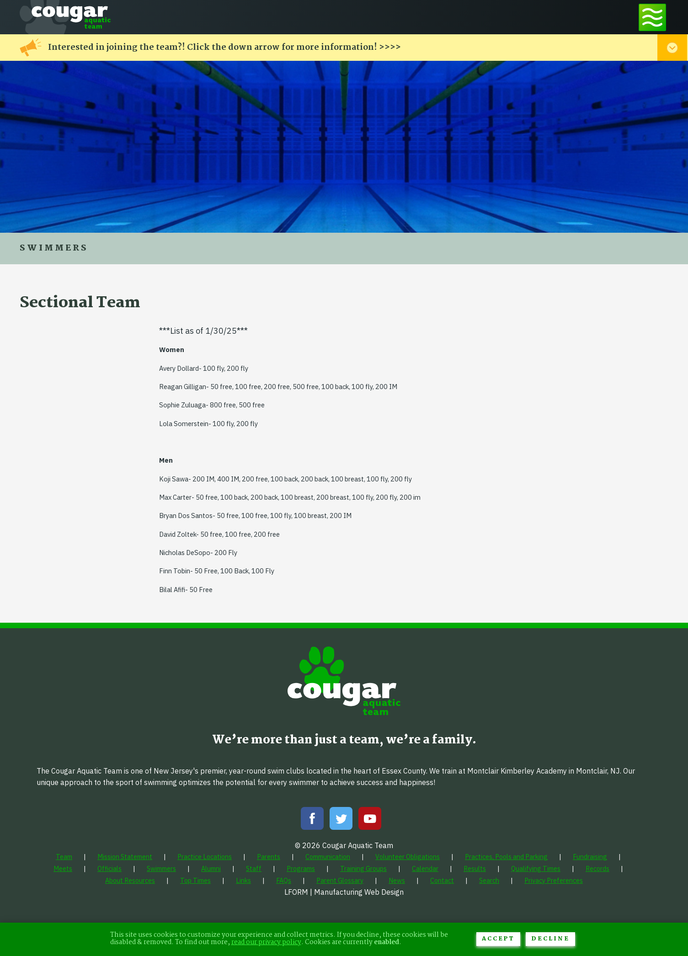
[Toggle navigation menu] (652, 17)
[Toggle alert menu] (672, 47)
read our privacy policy (266, 942)
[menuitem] (64, 856)
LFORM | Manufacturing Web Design (344, 892)
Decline (550, 939)
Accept (498, 939)
